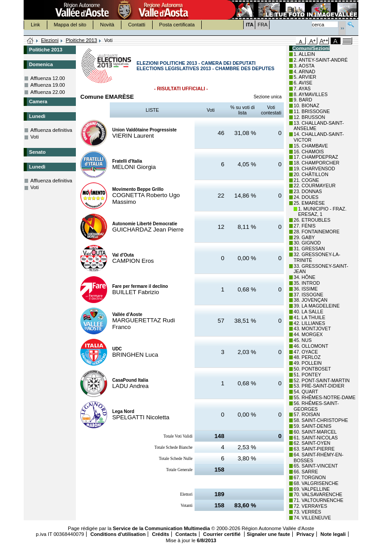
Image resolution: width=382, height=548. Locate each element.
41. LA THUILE (309, 317)
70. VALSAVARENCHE (318, 494)
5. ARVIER (305, 77)
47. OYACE (306, 351)
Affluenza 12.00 (47, 78)
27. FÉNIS (305, 225)
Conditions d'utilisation (117, 534)
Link (35, 24)
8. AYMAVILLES (311, 94)
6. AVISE (303, 82)
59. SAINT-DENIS (313, 426)
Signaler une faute (268, 534)
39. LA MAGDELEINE (317, 305)
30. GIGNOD (307, 242)
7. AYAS (302, 88)
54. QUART (306, 391)
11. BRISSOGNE (312, 111)
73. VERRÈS (307, 511)
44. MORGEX (308, 334)
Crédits (160, 534)
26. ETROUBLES (312, 220)
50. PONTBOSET (312, 368)
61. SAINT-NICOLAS (316, 437)
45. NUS (302, 340)
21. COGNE (306, 180)
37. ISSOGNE (308, 294)
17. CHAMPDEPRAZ (316, 157)
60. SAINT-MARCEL (315, 431)
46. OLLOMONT (311, 346)
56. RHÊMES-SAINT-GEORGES (316, 406)
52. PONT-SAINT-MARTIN (321, 380)
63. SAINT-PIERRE (314, 448)
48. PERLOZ (307, 357)
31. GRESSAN (309, 248)
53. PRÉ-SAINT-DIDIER (319, 385)
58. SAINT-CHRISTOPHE (321, 420)
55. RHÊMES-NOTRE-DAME (325, 397)
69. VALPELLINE (312, 489)
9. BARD (303, 99)
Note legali (333, 534)
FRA (262, 24)
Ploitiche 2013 (81, 40)
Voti (34, 136)
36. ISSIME (306, 288)
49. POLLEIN (308, 363)
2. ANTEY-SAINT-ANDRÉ (321, 60)
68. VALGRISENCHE (316, 483)
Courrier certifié (222, 534)
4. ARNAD (305, 71)
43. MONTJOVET (312, 328)
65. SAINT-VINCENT (316, 465)
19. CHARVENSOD (314, 168)
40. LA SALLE (308, 311)
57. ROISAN (307, 414)
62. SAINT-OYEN (312, 443)
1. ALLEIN (304, 54)
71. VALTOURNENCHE (318, 500)
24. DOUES (306, 197)
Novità (107, 24)
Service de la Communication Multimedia (161, 528)
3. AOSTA (304, 65)
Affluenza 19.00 (47, 85)
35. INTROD (307, 283)
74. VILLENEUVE (312, 517)
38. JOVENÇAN (311, 300)
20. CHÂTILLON (311, 174)
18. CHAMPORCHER (316, 162)
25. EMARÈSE (309, 203)
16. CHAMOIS (309, 151)
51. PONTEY (307, 374)
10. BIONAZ (306, 105)
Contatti (136, 24)
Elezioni (49, 40)
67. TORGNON (310, 477)
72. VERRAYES (310, 506)
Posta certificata (177, 24)
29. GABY (304, 237)
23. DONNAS (308, 191)
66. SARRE (306, 471)
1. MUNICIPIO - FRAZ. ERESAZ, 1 (322, 211)
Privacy (305, 534)
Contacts (186, 534)
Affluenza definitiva (51, 130)
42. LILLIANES (309, 323)
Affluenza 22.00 (47, 92)
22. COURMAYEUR (315, 185)
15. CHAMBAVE (311, 145)
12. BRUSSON (309, 117)
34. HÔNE (305, 277)
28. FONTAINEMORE (317, 231)
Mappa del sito (70, 24)
